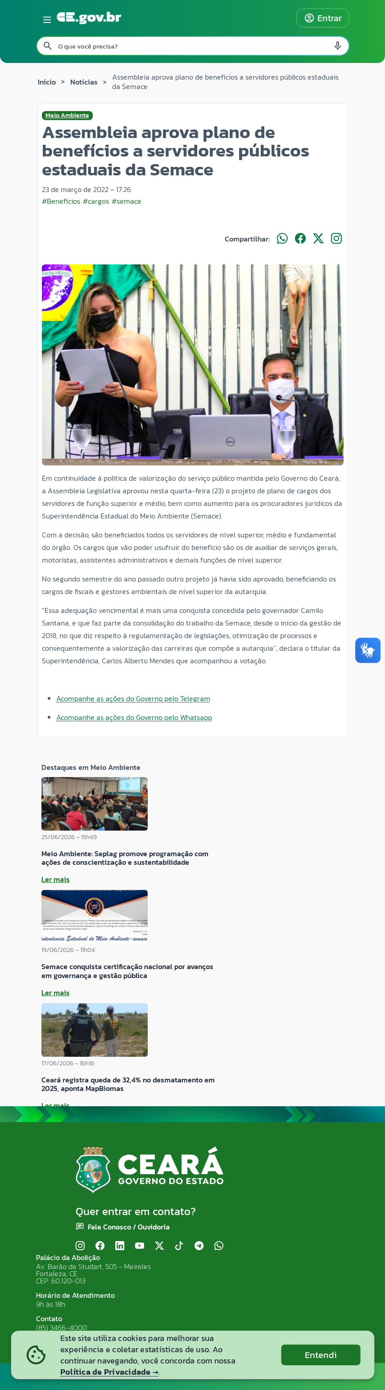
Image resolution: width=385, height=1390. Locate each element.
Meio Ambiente (67, 115)
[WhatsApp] (218, 1246)
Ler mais (55, 879)
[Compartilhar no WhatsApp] (282, 238)
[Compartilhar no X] (318, 238)
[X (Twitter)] (159, 1246)
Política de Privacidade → (109, 1372)
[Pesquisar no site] (192, 46)
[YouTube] (139, 1246)
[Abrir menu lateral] (45, 18)
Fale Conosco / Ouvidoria (129, 1226)
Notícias (84, 81)
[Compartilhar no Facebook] (300, 238)
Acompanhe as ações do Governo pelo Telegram (133, 698)
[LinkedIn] (119, 1246)
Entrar (323, 18)
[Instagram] (80, 1246)
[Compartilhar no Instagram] (336, 238)
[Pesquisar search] (48, 46)
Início (47, 81)
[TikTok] (179, 1246)
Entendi (321, 1355)
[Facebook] (99, 1246)
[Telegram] (199, 1246)
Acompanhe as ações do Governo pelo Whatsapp (134, 717)
